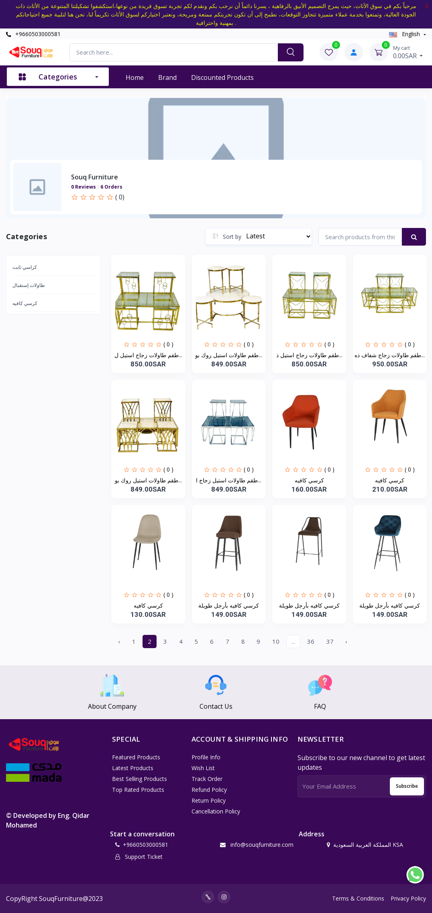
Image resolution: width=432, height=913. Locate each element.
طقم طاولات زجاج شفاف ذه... (390, 355)
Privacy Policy (408, 898)
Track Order (207, 779)
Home (135, 77)
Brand (167, 77)
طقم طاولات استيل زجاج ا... (228, 480)
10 (275, 641)
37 (330, 641)
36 (310, 641)
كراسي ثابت (24, 267)
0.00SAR (408, 52)
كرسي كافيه (24, 303)
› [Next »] (346, 641)
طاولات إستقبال (28, 285)
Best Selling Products (139, 779)
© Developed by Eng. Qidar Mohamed (48, 820)
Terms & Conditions (358, 898)
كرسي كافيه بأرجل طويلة (228, 605)
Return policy (209, 800)
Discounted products (222, 77)
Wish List (203, 768)
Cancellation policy (216, 811)
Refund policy (209, 789)
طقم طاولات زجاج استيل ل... (148, 355)
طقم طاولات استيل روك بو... (228, 355)
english (405, 34)
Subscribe (407, 786)
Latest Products (132, 768)
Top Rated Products (138, 789)
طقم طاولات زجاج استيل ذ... (309, 355)
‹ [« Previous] (119, 641)
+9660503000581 (33, 34)
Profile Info (206, 757)
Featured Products (136, 757)
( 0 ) (168, 344)
